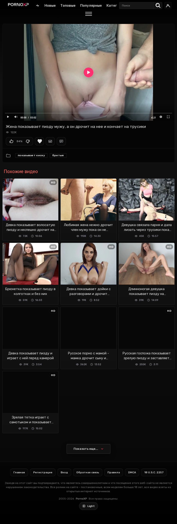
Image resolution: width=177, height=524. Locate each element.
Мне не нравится (27, 141)
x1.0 (153, 117)
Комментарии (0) (61, 141)
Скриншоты (50, 141)
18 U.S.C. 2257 (154, 472)
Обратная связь (87, 472)
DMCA (132, 472)
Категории (115, 5)
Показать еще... (86, 448)
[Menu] (88, 14)
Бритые (58, 155)
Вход (64, 472)
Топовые (68, 5)
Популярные (91, 5)
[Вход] (168, 5)
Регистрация (42, 472)
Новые (50, 5)
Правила (113, 472)
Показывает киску (31, 155)
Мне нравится (11, 141)
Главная (37, 5)
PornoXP (81, 498)
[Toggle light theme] (88, 506)
